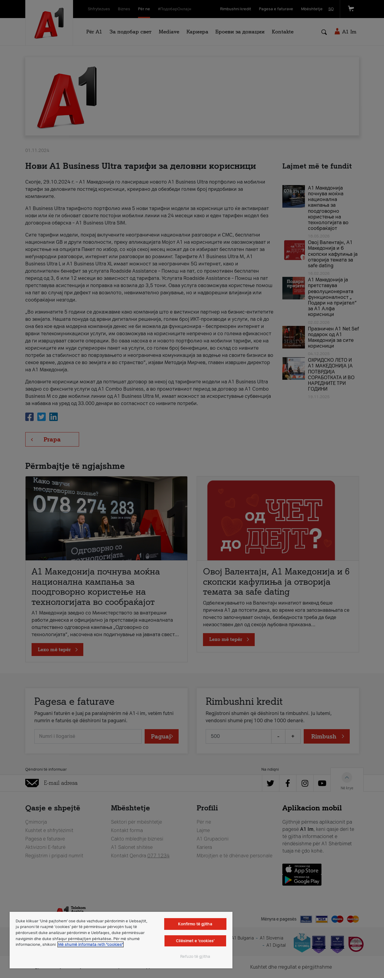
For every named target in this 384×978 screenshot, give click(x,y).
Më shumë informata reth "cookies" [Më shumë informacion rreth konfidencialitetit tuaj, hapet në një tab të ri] (90, 944)
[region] (121, 940)
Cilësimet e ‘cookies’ (195, 941)
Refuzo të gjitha (195, 956)
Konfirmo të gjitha (195, 924)
